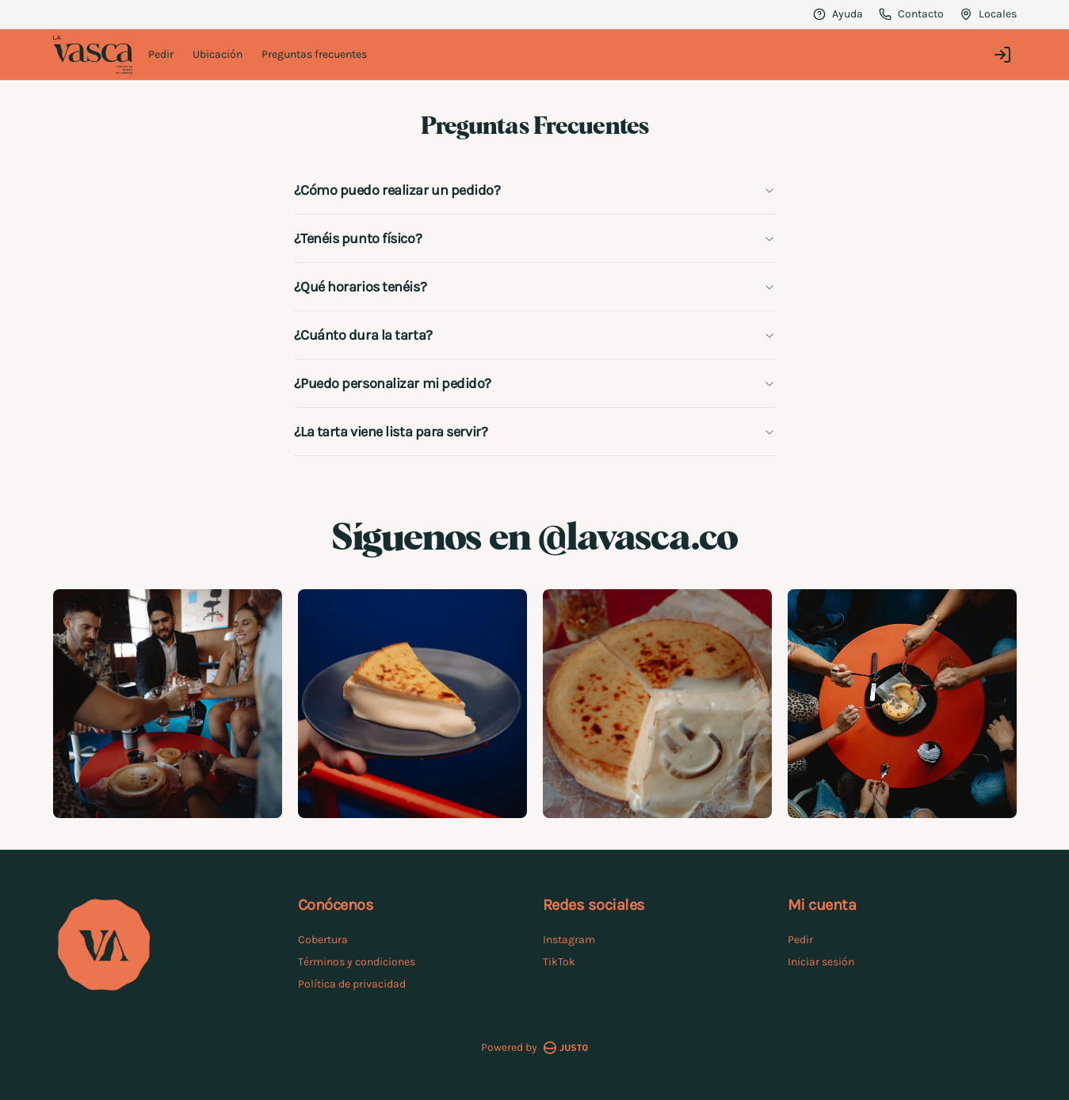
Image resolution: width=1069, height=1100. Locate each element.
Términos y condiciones (356, 962)
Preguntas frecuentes (314, 54)
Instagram (569, 939)
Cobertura (323, 939)
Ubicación (217, 54)
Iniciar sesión (821, 962)
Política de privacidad (352, 984)
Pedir (161, 54)
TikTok (559, 962)
